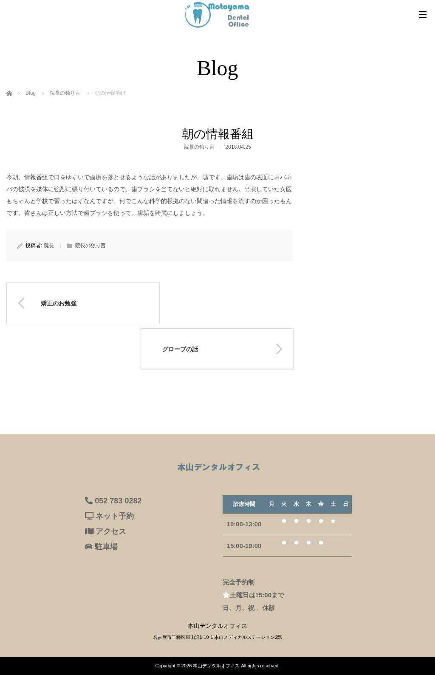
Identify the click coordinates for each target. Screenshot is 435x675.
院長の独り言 (199, 147)
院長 (49, 246)
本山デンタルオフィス (216, 665)
